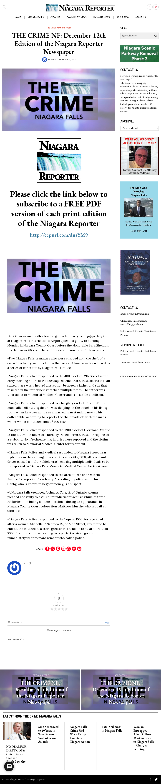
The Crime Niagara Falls (58, 27)
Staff (53, 60)
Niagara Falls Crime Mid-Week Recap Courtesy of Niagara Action (80, 734)
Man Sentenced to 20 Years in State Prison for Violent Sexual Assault (48, 734)
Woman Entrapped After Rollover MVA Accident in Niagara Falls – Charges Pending (143, 738)
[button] (155, 36)
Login (107, 622)
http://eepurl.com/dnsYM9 (59, 235)
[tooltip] (150, 7)
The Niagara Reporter (35, 779)
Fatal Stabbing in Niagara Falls (112, 729)
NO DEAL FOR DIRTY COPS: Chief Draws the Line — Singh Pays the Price (16, 756)
